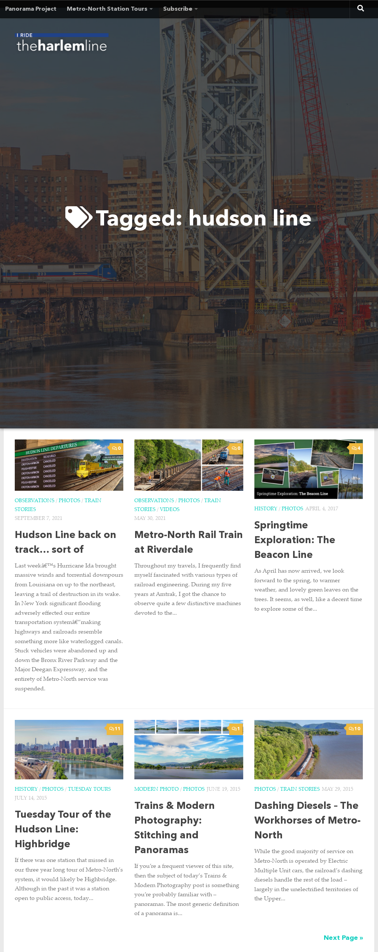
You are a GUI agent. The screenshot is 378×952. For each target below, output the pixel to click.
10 (354, 729)
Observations (34, 501)
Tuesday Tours (89, 789)
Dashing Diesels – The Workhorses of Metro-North (307, 821)
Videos (169, 510)
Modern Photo (156, 789)
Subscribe (177, 9)
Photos (69, 501)
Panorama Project (30, 9)
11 (115, 729)
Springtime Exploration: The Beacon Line (294, 540)
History (265, 509)
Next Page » (343, 938)
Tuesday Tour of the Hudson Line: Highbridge (63, 830)
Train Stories (300, 789)
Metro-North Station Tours (107, 9)
